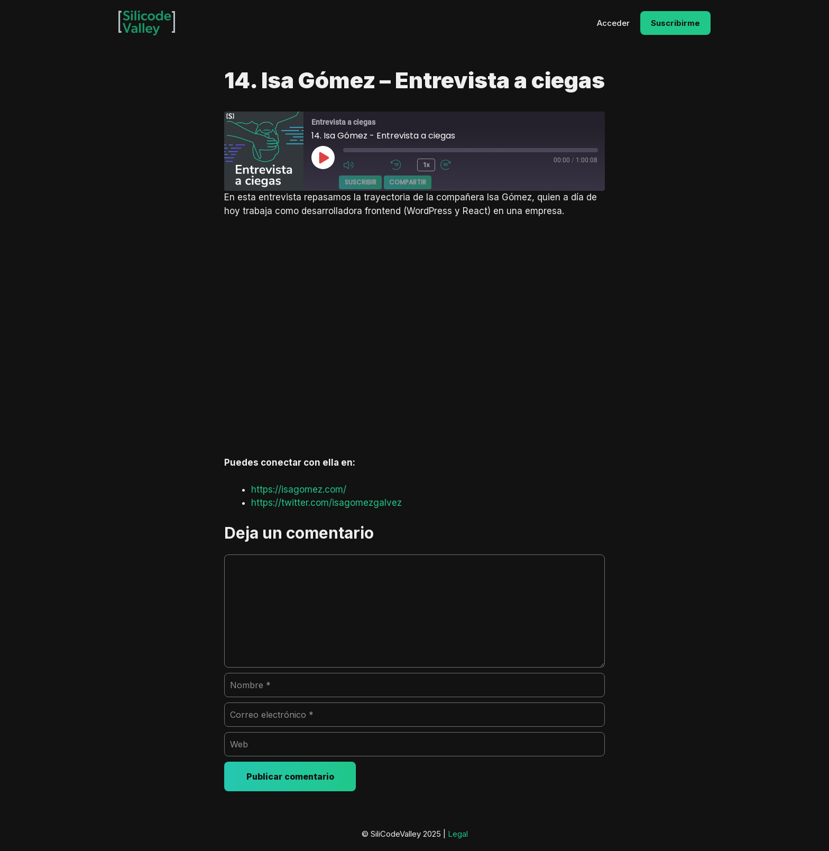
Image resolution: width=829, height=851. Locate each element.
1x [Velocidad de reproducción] (425, 165)
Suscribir (360, 181)
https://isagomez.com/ (298, 489)
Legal (458, 834)
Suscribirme (675, 23)
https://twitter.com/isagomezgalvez (326, 502)
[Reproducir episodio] (323, 157)
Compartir (407, 181)
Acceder (613, 23)
